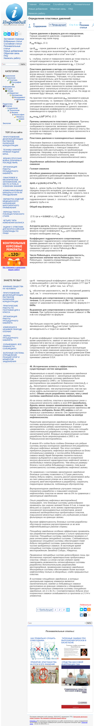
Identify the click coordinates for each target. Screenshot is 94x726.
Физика (15, 112)
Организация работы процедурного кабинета (10, 170)
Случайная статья (13, 44)
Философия (19, 115)
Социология (12, 108)
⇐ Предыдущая (57, 25)
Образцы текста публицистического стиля (13, 214)
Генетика (13, 80)
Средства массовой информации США (72, 663)
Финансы (20, 117)
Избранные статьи (13, 41)
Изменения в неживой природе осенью (12, 329)
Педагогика (7, 104)
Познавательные (82, 4)
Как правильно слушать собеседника (43, 639)
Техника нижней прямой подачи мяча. (12, 152)
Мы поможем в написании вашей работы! (53, 718)
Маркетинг (14, 93)
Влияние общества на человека (13, 287)
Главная (32, 4)
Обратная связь (11, 53)
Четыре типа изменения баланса (13, 221)
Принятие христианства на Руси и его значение (43, 663)
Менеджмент (19, 97)
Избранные (44, 4)
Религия (8, 106)
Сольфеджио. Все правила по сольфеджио (12, 346)
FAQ (6, 56)
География (16, 82)
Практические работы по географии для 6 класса (11, 309)
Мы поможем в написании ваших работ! (14, 268)
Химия (21, 119)
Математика (17, 95)
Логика (10, 91)
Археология (10, 76)
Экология (7, 123)
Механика (20, 99)
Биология (11, 78)
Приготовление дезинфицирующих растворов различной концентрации (13, 141)
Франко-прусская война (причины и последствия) (12, 160)
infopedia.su (33, 721)
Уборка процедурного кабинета (10, 338)
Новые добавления (13, 51)
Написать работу (12, 58)
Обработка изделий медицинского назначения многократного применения (13, 203)
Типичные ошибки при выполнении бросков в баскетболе (73, 640)
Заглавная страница (14, 39)
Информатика (9, 87)
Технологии (14, 110)
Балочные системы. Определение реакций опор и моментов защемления (13, 357)
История (8, 89)
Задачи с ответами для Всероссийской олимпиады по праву (13, 230)
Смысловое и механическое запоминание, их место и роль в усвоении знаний (12, 182)
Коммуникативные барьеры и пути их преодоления (13, 192)
